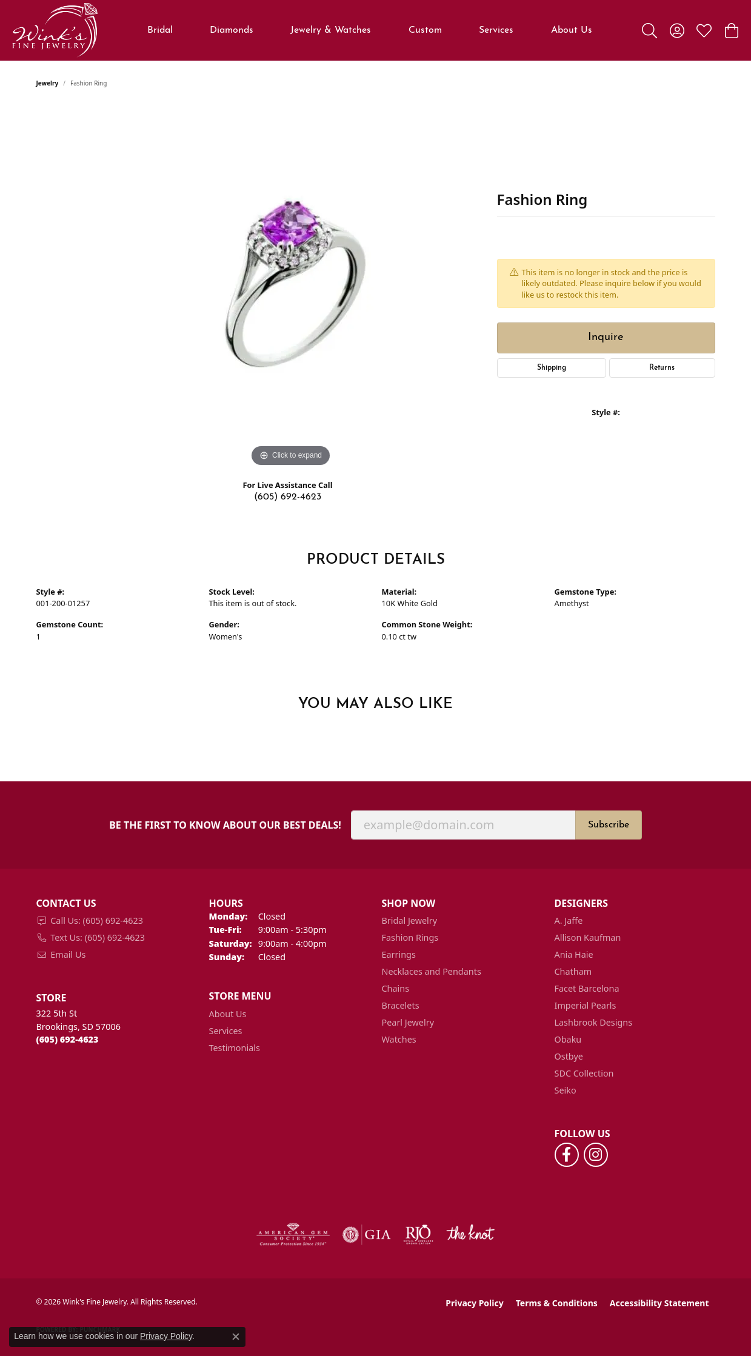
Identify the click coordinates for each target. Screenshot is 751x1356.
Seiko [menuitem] (565, 1090)
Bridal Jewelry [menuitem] (410, 920)
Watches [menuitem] (399, 1039)
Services (496, 30)
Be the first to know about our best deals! (225, 825)
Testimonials (234, 1048)
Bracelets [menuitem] (400, 1005)
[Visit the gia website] (366, 1235)
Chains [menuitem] (396, 988)
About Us (571, 30)
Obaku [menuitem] (568, 1039)
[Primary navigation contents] (370, 30)
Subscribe (608, 825)
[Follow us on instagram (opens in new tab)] (596, 1155)
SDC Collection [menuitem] (584, 1073)
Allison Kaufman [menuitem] (588, 937)
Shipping (551, 368)
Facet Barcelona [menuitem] (587, 988)
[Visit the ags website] (293, 1235)
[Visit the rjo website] (418, 1235)
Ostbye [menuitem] (569, 1056)
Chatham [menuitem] (573, 971)
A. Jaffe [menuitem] (569, 920)
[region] (291, 288)
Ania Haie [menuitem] (574, 954)
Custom (425, 30)
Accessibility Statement (659, 1303)
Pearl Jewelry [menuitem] (408, 1022)
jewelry (47, 83)
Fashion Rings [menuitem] (410, 937)
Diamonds (231, 30)
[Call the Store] (67, 1039)
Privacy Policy (474, 1303)
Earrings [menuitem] (399, 954)
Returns (662, 368)
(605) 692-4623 (287, 497)
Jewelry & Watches (330, 30)
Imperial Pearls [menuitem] (585, 1005)
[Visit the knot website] (470, 1235)
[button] (649, 30)
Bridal (160, 30)
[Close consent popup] (235, 1336)
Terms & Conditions (557, 1303)
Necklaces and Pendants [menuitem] (431, 971)
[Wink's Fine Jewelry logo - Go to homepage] (55, 30)
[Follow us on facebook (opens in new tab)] (567, 1155)
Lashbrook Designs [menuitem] (594, 1022)
